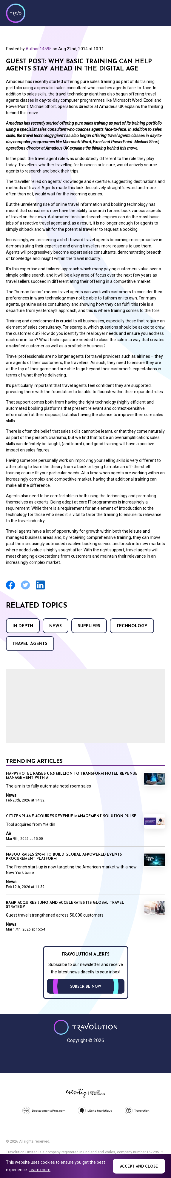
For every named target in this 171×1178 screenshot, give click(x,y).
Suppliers (89, 626)
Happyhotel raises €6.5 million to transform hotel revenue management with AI (72, 776)
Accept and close (139, 1166)
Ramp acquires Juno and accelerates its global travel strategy (65, 905)
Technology (131, 626)
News (55, 626)
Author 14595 (39, 48)
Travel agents (30, 644)
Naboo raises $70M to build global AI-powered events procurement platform (64, 857)
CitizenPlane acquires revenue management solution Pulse (71, 816)
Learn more (39, 1169)
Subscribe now (85, 987)
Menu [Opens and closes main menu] (159, 12)
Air (8, 833)
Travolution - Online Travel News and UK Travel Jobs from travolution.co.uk (85, 1027)
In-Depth (23, 626)
